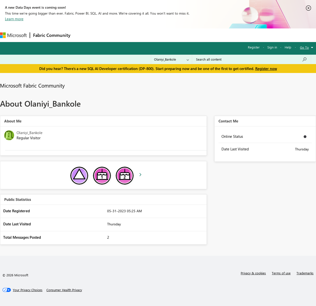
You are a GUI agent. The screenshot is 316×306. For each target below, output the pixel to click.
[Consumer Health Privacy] (64, 289)
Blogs (168, 35)
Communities (145, 35)
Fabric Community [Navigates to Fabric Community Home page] (51, 35)
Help (288, 47)
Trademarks (305, 273)
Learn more (14, 18)
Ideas (123, 35)
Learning (186, 35)
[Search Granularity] (171, 59)
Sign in (272, 47)
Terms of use (281, 273)
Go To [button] (304, 47)
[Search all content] (251, 59)
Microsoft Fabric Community (32, 85)
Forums (81, 35)
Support (207, 35)
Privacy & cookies (253, 273)
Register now (266, 68)
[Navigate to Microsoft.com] (13, 35)
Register (254, 47)
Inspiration (103, 35)
